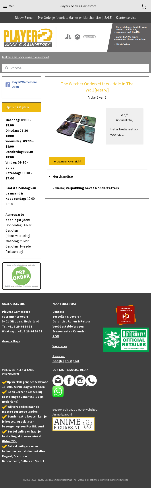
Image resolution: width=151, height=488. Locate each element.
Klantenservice (126, 17)
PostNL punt (35, 426)
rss (75, 479)
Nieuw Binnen (24, 17)
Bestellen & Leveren (66, 316)
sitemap (68, 479)
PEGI (55, 336)
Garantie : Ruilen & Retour (71, 321)
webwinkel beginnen (88, 479)
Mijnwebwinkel (120, 479)
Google (57, 361)
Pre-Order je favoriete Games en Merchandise (69, 17)
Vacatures (59, 346)
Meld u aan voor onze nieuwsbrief (25, 57)
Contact (58, 312)
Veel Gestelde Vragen (68, 326)
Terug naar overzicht (66, 161)
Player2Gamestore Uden (21, 84)
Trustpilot (72, 361)
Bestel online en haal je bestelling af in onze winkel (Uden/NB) (21, 436)
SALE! (108, 17)
